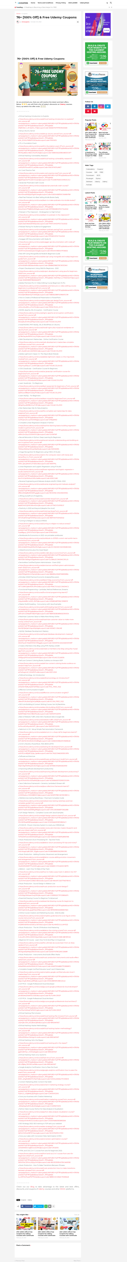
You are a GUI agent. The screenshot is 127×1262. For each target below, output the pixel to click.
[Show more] (53, 1206)
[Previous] (109, 7)
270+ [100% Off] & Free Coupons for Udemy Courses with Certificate (25, 1233)
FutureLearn (90, 175)
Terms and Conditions (45, 3)
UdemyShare (84, 3)
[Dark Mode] (107, 2)
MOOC (63, 1189)
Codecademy (90, 169)
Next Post (77, 1261)
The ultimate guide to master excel (104, 154)
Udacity (97, 181)
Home (33, 3)
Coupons (24, 13)
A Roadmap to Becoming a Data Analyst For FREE (40, 7)
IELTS (98, 175)
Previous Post (20, 1261)
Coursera (89, 172)
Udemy (63, 104)
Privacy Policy (61, 3)
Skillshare (89, 181)
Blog (32, 1187)
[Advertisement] (47, 40)
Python (98, 178)
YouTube (89, 185)
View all (76, 1214)
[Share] (77, 21)
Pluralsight (89, 178)
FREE (101, 172)
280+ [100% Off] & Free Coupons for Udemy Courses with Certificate (46, 1233)
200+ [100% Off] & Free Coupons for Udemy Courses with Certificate (68, 1233)
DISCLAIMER (72, 3)
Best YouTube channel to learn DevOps (104, 134)
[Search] (110, 2)
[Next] (111, 7)
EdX (96, 172)
